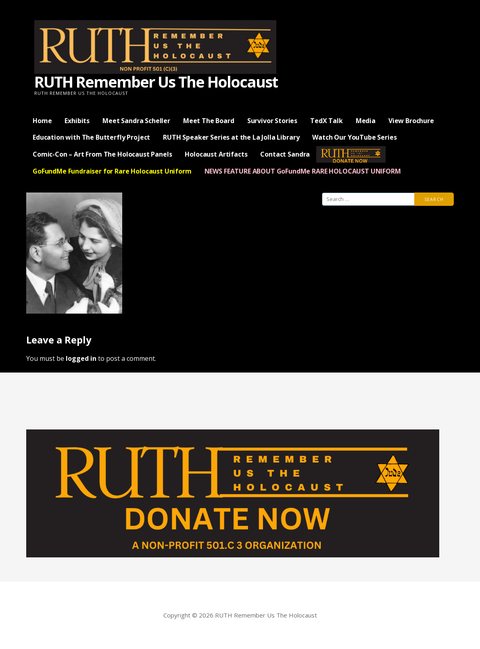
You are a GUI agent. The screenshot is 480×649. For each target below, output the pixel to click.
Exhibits (77, 120)
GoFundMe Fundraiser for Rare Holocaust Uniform (112, 171)
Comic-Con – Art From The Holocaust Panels (102, 154)
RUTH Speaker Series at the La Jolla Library (231, 137)
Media (366, 120)
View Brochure (411, 120)
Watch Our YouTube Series (354, 137)
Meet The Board (208, 120)
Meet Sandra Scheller (136, 120)
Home (42, 120)
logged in (81, 358)
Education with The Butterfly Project (91, 137)
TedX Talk (326, 120)
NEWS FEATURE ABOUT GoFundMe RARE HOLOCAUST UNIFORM (303, 171)
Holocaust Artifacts (216, 154)
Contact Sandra (285, 154)
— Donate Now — (351, 154)
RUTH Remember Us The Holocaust (156, 81)
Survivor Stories (272, 120)
